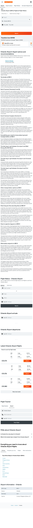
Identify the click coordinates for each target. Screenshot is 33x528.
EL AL (4, 471)
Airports (16, 505)
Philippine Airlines (6, 460)
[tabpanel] (16, 466)
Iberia (4, 474)
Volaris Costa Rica (6, 463)
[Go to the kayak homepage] (8, 2)
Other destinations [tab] (27, 450)
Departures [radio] (9, 285)
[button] (2, 2)
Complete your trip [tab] (11, 450)
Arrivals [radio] (2, 285)
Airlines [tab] (3, 450)
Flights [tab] (19, 450)
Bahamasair (5, 476)
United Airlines (5, 467)
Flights (12, 505)
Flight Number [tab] (5, 406)
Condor (4, 458)
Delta (4, 465)
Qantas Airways (6, 473)
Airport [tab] (11, 406)
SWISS (4, 469)
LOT (3, 462)
